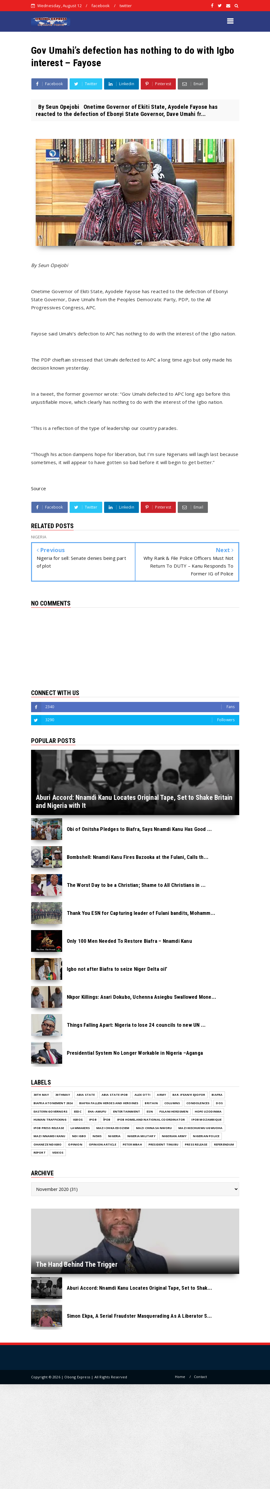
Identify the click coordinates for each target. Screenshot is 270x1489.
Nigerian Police (206, 1136)
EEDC (77, 1111)
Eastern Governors (50, 1111)
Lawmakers (80, 1128)
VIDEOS (57, 1152)
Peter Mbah (132, 1144)
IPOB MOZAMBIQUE (206, 1120)
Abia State (86, 1095)
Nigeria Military (141, 1136)
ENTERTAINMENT (126, 1111)
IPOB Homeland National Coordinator (151, 1120)
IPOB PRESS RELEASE (49, 1128)
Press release (196, 1144)
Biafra (217, 1095)
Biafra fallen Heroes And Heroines (109, 1103)
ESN (150, 1111)
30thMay (62, 1095)
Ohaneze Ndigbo (48, 1144)
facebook (100, 5)
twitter (126, 5)
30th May (41, 1095)
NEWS (97, 1136)
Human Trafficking (50, 1120)
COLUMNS (172, 1103)
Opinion (75, 1144)
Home (180, 1376)
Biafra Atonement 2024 (53, 1103)
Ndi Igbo (79, 1136)
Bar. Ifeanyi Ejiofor (188, 1095)
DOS (219, 1103)
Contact (200, 1376)
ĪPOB (107, 1120)
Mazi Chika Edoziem (113, 1128)
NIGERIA (114, 1136)
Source (38, 488)
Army (161, 1095)
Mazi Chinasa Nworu (154, 1128)
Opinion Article (102, 1144)
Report (40, 1152)
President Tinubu (163, 1144)
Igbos (78, 1120)
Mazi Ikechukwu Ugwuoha (200, 1128)
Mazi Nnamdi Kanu (50, 1136)
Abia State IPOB (115, 1095)
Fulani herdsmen (173, 1111)
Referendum (224, 1144)
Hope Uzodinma (208, 1111)
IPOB (93, 1120)
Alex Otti (143, 1095)
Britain (151, 1103)
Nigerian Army (174, 1136)
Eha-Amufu (97, 1111)
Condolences (197, 1103)
